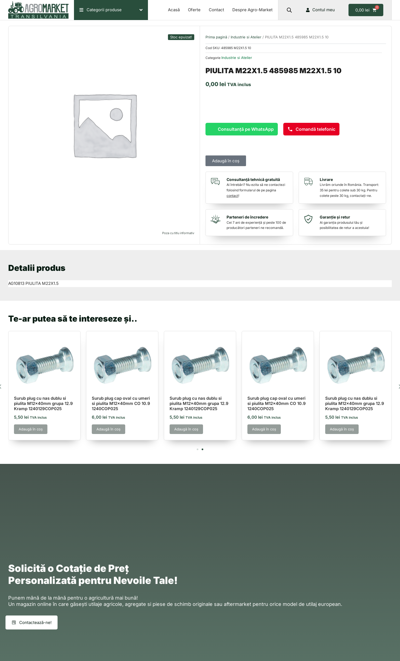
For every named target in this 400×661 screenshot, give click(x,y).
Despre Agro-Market (252, 9)
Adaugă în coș (225, 160)
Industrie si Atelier (246, 37)
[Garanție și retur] (310, 219)
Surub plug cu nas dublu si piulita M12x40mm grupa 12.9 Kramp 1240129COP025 (43, 403)
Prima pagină (216, 37)
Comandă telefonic (311, 129)
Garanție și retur (335, 217)
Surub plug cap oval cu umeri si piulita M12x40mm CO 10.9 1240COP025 (121, 403)
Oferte (194, 9)
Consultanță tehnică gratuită (253, 179)
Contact (216, 9)
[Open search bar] (289, 10)
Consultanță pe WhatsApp (246, 129)
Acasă (174, 9)
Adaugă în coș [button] (31, 429)
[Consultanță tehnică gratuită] (216, 181)
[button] (197, 449)
